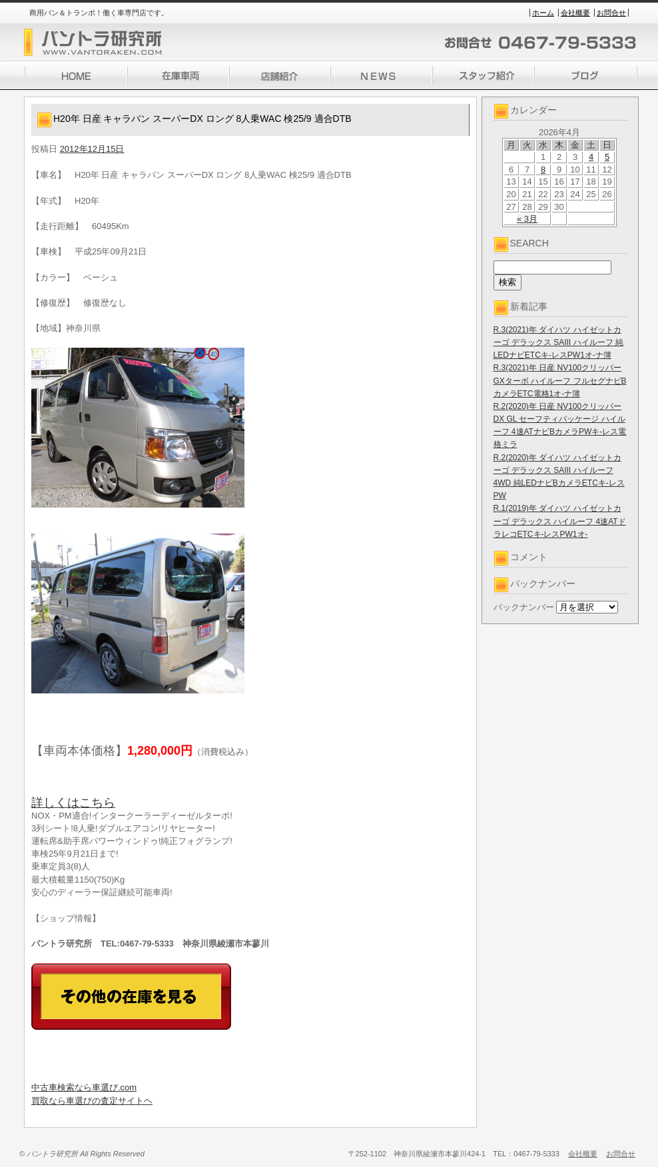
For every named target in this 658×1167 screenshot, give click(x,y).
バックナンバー (524, 607)
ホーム (543, 13)
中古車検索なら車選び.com (84, 1087)
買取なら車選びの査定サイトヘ (92, 1101)
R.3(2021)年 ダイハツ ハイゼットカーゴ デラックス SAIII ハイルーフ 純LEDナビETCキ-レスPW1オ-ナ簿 (558, 342)
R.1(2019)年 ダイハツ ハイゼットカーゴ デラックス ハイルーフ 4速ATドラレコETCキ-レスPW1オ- (560, 521)
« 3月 (527, 219)
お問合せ (611, 13)
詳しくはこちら (73, 802)
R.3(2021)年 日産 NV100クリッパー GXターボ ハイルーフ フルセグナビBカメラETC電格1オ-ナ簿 (560, 380)
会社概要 (575, 13)
